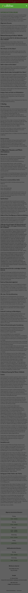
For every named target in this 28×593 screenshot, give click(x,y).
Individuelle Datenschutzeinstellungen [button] (18, 590)
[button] (26, 6)
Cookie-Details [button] (13, 591)
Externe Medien (22, 582)
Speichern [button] (18, 588)
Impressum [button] (23, 591)
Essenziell (12, 582)
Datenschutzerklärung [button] (18, 591)
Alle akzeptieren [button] (17, 585)
